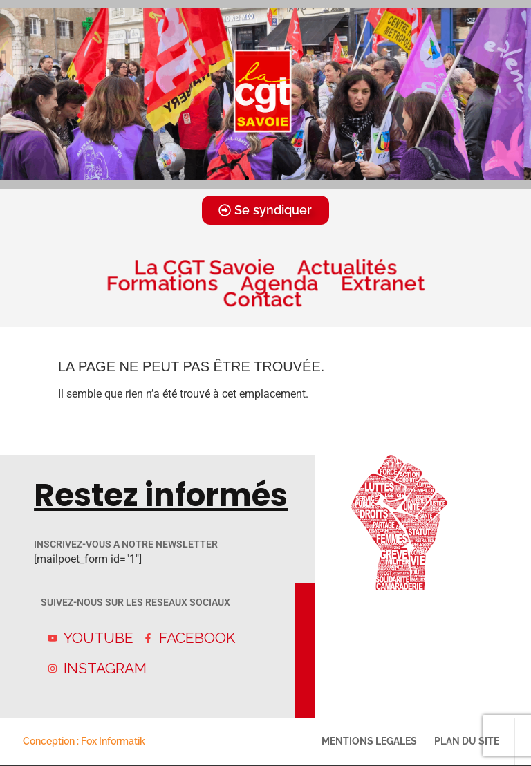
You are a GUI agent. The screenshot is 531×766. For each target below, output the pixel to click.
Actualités (347, 267)
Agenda (279, 283)
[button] (247, 178)
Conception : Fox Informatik (84, 741)
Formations (162, 283)
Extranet (382, 283)
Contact (265, 299)
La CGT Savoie (203, 267)
